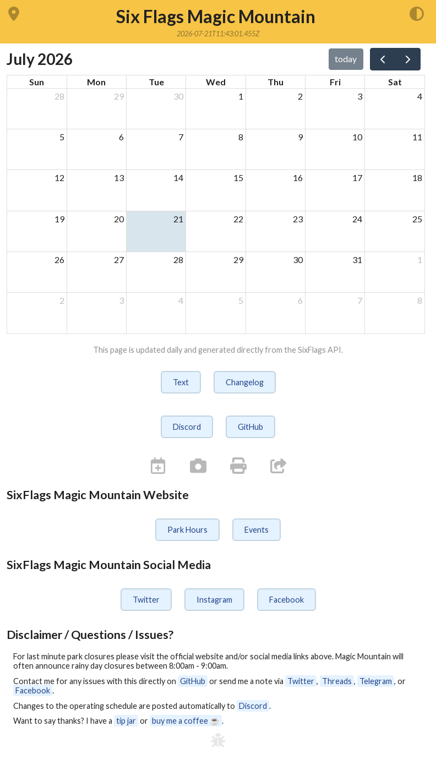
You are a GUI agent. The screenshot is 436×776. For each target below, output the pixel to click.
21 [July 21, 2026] (178, 219)
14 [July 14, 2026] (178, 177)
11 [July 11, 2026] (417, 137)
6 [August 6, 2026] (300, 300)
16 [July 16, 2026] (298, 177)
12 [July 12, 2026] (59, 177)
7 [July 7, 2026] (180, 137)
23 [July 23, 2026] (298, 219)
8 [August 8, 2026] (419, 300)
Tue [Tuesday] (156, 81)
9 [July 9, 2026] (300, 137)
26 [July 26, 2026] (59, 259)
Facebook (286, 599)
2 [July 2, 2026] (300, 96)
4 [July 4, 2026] (419, 96)
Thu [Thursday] (276, 81)
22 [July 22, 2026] (238, 219)
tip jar (126, 720)
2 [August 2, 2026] (61, 300)
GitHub (250, 426)
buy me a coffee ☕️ (186, 720)
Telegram (375, 681)
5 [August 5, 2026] (240, 300)
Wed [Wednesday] (216, 81)
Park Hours (187, 529)
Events (256, 529)
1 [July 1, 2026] (240, 96)
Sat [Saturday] (395, 81)
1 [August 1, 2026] (419, 259)
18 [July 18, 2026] (417, 177)
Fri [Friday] (335, 81)
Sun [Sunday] (36, 81)
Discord (187, 426)
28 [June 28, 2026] (59, 96)
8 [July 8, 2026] (240, 137)
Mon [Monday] (96, 81)
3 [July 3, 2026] (359, 96)
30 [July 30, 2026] (298, 259)
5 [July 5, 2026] (61, 137)
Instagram (214, 599)
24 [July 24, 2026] (357, 219)
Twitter (146, 599)
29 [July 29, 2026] (238, 259)
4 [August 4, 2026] (180, 300)
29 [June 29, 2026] (119, 96)
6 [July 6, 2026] (121, 137)
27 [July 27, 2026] (119, 259)
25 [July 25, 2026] (417, 219)
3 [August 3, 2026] (121, 300)
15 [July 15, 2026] (238, 177)
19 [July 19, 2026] (59, 219)
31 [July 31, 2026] (357, 259)
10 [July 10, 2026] (357, 137)
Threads (337, 681)
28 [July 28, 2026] (178, 259)
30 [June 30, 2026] (178, 96)
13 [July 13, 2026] (119, 177)
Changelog (245, 382)
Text (181, 382)
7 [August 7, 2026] (359, 300)
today (346, 58)
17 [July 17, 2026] (357, 177)
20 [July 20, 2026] (119, 219)
